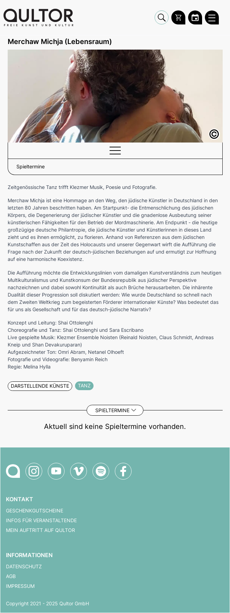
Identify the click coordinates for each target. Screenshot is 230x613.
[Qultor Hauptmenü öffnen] (212, 17)
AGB (11, 576)
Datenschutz (24, 566)
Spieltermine (112, 410)
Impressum (20, 586)
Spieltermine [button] (30, 166)
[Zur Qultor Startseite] (38, 17)
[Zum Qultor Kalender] (195, 17)
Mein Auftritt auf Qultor (40, 530)
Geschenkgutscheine (34, 510)
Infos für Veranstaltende (41, 520)
